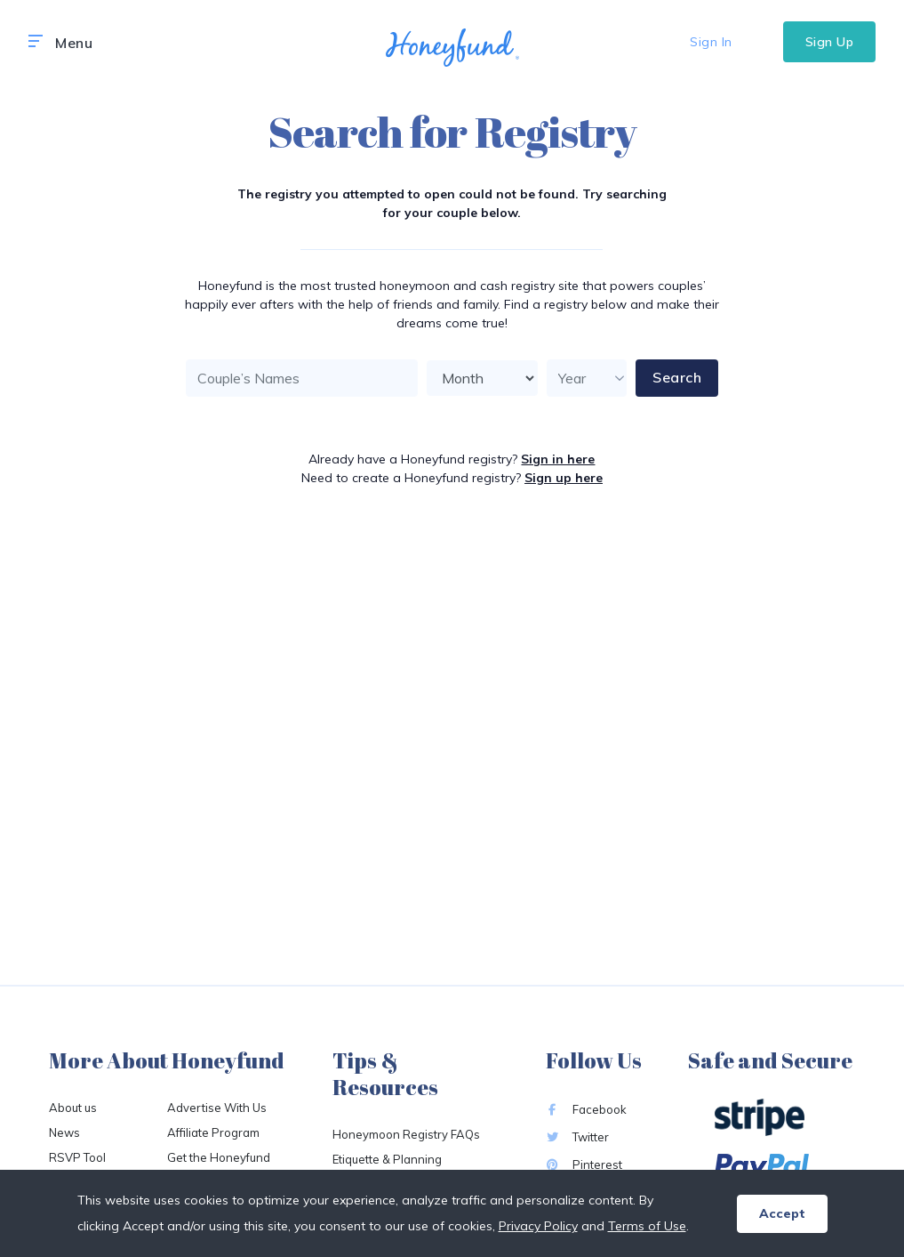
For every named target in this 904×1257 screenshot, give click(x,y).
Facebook (586, 1109)
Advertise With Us (217, 1107)
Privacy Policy (538, 1226)
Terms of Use (647, 1226)
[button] (35, 41)
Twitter (577, 1137)
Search (676, 377)
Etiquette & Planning (387, 1159)
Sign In (711, 42)
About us (73, 1107)
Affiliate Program (213, 1132)
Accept (782, 1213)
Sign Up (829, 42)
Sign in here (558, 459)
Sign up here (563, 478)
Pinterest (584, 1164)
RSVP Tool (77, 1157)
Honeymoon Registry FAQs (406, 1134)
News (64, 1132)
